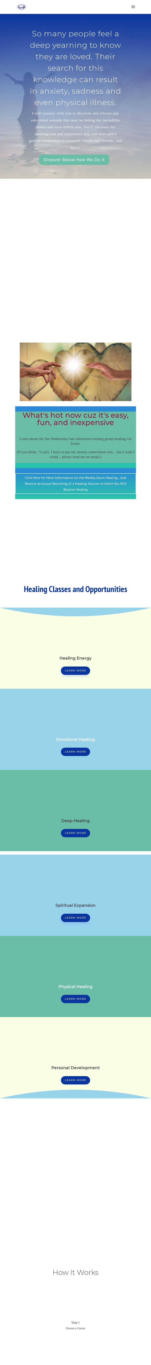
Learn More (75, 670)
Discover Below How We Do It (74, 159)
